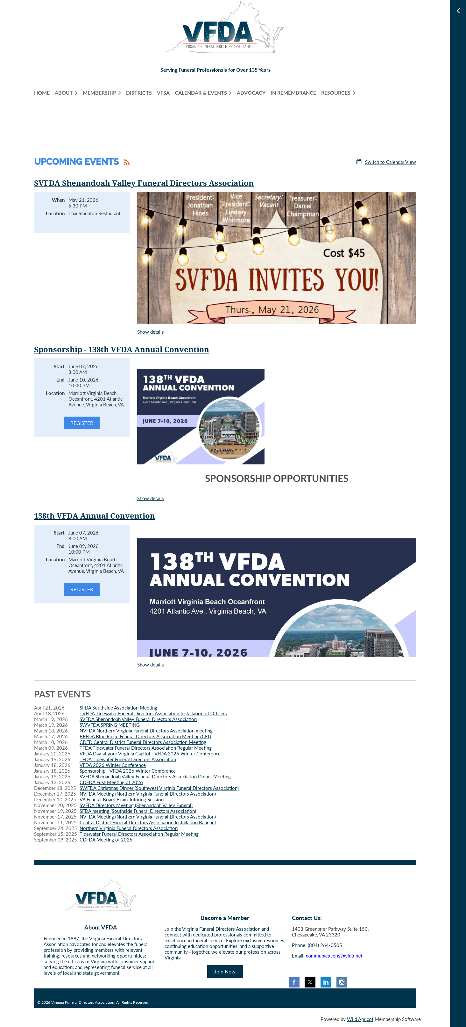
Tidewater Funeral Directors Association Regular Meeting (139, 834)
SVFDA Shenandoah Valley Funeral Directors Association (144, 183)
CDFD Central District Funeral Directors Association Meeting (143, 742)
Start (59, 366)
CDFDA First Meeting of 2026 (111, 782)
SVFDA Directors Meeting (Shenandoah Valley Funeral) (136, 805)
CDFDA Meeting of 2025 (106, 839)
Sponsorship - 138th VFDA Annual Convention (121, 349)
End (60, 379)
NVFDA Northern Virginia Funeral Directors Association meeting (146, 730)
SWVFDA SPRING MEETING (110, 725)
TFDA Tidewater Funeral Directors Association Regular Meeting (146, 748)
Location (55, 213)
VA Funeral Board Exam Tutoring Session (122, 799)
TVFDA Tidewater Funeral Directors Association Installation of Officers (153, 713)
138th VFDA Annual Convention (94, 516)
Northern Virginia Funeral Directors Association (129, 828)
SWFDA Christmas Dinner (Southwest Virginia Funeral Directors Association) (159, 788)
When (58, 200)
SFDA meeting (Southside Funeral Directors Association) (138, 811)
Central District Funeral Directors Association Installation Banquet (148, 822)
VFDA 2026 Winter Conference (113, 765)
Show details (150, 332)
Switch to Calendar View (390, 162)
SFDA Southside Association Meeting (118, 707)
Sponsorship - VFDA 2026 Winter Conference (128, 771)
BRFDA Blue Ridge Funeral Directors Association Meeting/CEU (145, 736)
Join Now (225, 971)
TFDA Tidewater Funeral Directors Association (128, 759)
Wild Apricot (360, 1019)
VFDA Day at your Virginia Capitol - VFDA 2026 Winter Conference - (152, 753)
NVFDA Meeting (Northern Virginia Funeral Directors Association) (148, 794)
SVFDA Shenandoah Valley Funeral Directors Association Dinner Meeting (155, 776)
